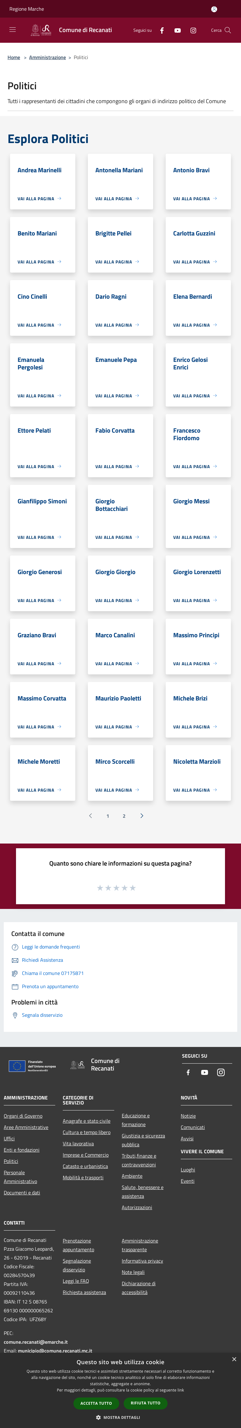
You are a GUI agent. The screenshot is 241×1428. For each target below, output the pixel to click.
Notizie (188, 1116)
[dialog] (120, 1390)
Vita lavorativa (78, 1143)
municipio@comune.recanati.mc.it (55, 1350)
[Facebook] (159, 30)
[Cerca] (228, 30)
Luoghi (188, 1169)
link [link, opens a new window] (181, 1390)
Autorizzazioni (137, 1207)
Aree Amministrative (26, 1127)
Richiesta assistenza (84, 1292)
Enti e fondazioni (22, 1150)
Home (14, 57)
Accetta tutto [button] (96, 1403)
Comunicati (193, 1127)
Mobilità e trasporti (83, 1177)
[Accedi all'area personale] (214, 9)
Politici (11, 1161)
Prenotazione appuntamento (78, 1245)
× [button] (234, 1359)
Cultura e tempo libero (86, 1132)
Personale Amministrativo (20, 1177)
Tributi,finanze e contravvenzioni (139, 1160)
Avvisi (187, 1138)
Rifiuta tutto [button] (146, 1403)
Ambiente (132, 1176)
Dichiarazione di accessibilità (139, 1288)
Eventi (188, 1181)
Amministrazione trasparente (140, 1245)
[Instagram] (191, 30)
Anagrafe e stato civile (86, 1121)
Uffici (9, 1138)
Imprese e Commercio (86, 1155)
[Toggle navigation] (12, 29)
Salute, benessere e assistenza (142, 1191)
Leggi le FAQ (76, 1281)
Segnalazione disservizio (77, 1265)
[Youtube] (175, 30)
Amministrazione (47, 57)
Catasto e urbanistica (85, 1166)
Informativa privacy (142, 1261)
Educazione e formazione (136, 1120)
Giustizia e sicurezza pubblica (143, 1140)
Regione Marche (26, 9)
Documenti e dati (22, 1192)
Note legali (133, 1272)
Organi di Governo (23, 1116)
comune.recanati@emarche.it (36, 1342)
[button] (120, 1417)
